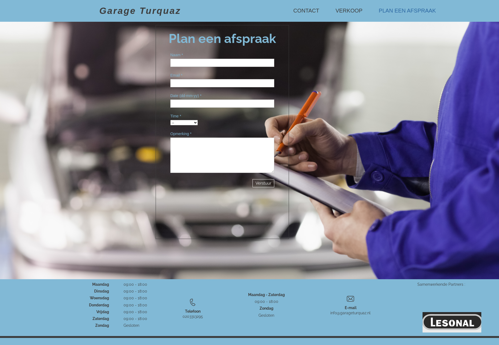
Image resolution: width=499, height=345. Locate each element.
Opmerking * (181, 134)
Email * (176, 75)
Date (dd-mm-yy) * (185, 96)
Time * (175, 116)
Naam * (176, 55)
